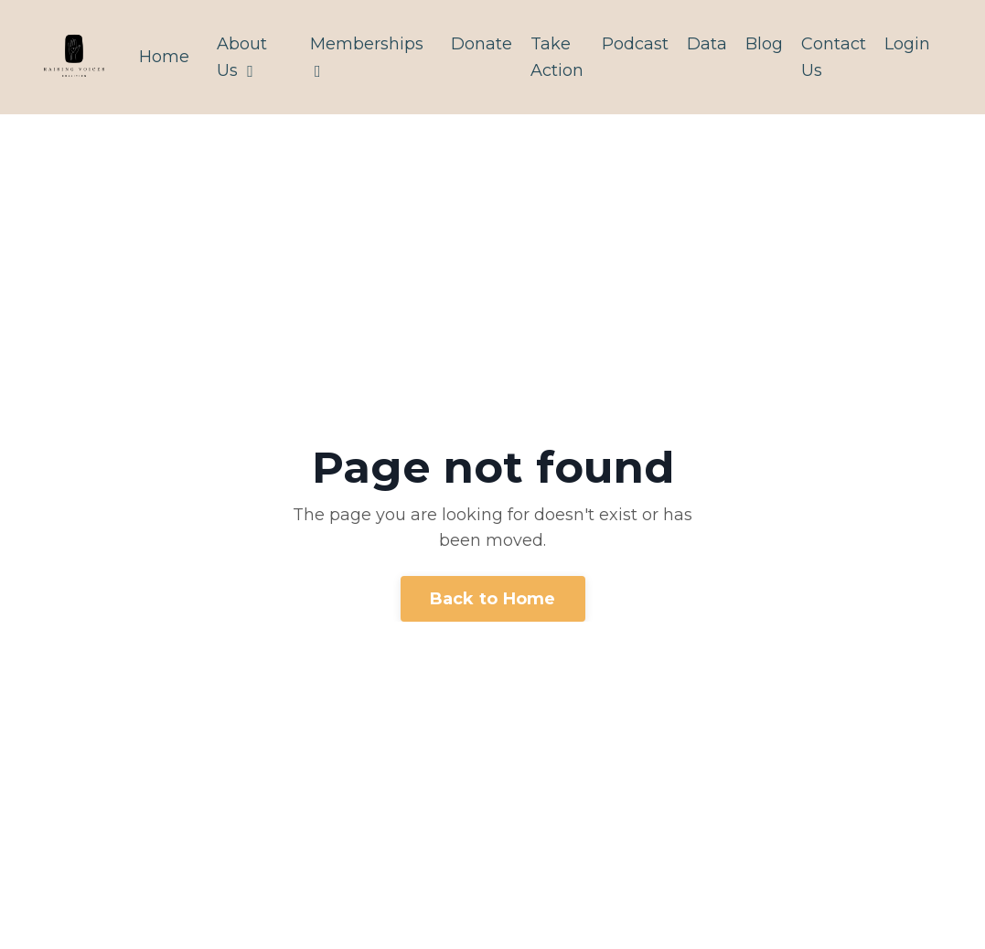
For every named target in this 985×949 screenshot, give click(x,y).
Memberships (366, 57)
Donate (481, 44)
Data (707, 44)
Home (164, 57)
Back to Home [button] (493, 599)
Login (907, 44)
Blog (764, 44)
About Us (242, 57)
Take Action (557, 57)
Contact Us (833, 57)
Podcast (635, 44)
